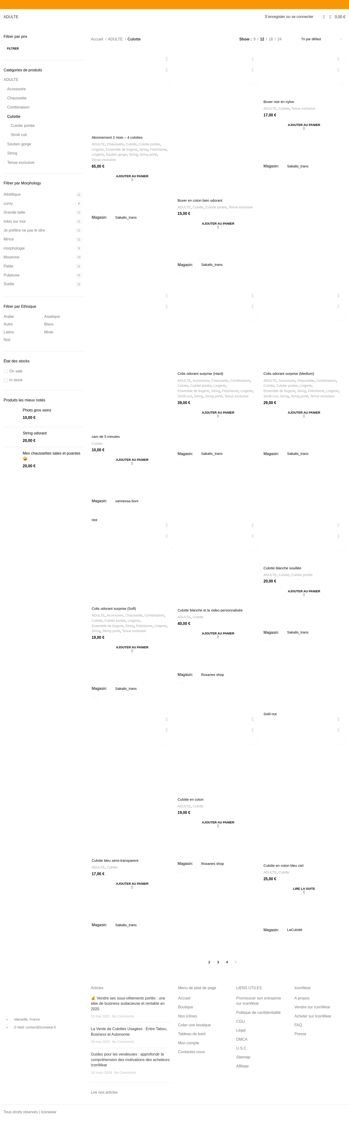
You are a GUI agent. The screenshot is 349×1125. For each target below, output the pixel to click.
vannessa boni (127, 507)
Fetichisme (162, 154)
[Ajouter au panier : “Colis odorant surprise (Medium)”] (304, 418)
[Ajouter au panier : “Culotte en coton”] (218, 829)
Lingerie (97, 154)
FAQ (298, 1031)
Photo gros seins (37, 414)
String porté (151, 159)
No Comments (123, 1022)
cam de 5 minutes (106, 443)
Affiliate (242, 1072)
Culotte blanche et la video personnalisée (212, 617)
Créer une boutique (199, 19)
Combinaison (18, 111)
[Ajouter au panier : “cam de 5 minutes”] (132, 466)
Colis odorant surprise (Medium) (291, 379)
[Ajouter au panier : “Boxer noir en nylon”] (304, 130)
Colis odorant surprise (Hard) (201, 379)
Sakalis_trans (126, 221)
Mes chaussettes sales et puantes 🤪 (51, 460)
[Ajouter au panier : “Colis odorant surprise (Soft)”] (132, 654)
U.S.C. (241, 1054)
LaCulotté (295, 937)
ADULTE (11, 84)
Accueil (97, 43)
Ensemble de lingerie (123, 154)
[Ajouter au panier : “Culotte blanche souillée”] (304, 597)
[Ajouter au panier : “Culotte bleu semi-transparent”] (132, 891)
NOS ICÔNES (37, 19)
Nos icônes (187, 1022)
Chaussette (17, 102)
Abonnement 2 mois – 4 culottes (118, 142)
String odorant (35, 437)
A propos (302, 1004)
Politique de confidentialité (259, 1018)
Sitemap (243, 1063)
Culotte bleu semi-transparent (116, 868)
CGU (240, 1027)
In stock (15, 384)
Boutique (185, 1013)
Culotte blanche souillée (284, 574)
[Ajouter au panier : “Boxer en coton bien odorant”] (218, 229)
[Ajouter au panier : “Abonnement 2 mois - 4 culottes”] (132, 181)
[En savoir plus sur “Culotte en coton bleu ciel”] (304, 896)
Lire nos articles (104, 1098)
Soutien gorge (19, 148)
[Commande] (321, 43)
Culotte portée (23, 130)
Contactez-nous (191, 1058)
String (12, 157)
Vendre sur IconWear (312, 1013)
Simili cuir (19, 139)
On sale (15, 375)
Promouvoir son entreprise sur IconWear (258, 1006)
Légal (240, 1036)
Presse (300, 1040)
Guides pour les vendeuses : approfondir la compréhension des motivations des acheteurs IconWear (130, 1065)
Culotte (13, 121)
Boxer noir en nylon (280, 106)
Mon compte (188, 1049)
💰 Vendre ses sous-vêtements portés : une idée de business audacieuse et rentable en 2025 (128, 1009)
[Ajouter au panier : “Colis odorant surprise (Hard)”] (218, 418)
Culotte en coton (191, 806)
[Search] (318, 19)
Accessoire (16, 93)
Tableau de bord (241, 19)
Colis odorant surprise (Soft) (114, 615)
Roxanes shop (213, 681)
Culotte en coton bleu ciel (285, 873)
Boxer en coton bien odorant (201, 205)
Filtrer (13, 52)
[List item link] (43, 1032)
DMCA (241, 1045)
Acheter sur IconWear (312, 1022)
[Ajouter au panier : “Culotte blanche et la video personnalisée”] (218, 640)
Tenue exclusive (20, 167)
